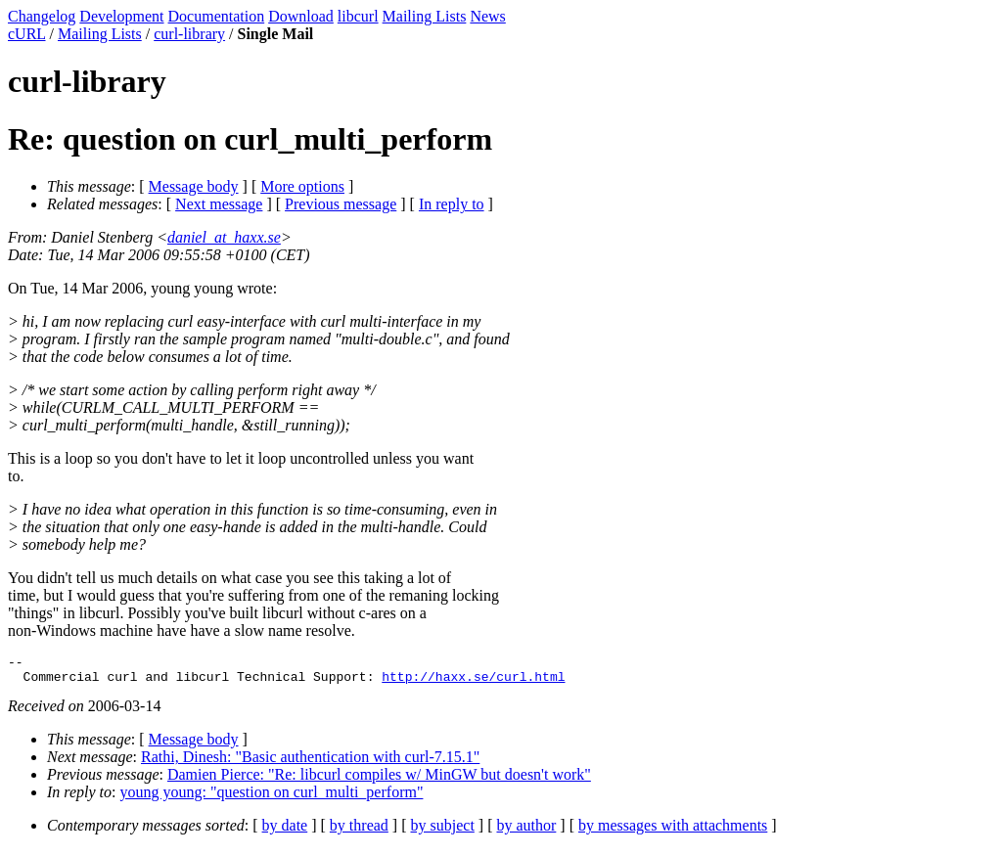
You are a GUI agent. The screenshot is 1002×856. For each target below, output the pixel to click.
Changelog (41, 16)
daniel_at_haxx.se (224, 237)
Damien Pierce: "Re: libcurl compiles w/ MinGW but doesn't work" (379, 780)
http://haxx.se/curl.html (473, 682)
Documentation (216, 16)
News (487, 16)
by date (285, 831)
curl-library (189, 33)
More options (302, 186)
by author (526, 831)
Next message (218, 204)
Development (121, 16)
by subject (443, 831)
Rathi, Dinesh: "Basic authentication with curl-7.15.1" (310, 762)
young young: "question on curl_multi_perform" (272, 797)
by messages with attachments (672, 831)
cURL (27, 33)
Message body (194, 186)
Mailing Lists (425, 16)
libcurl (358, 16)
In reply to (451, 204)
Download (301, 16)
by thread (359, 831)
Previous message (340, 204)
